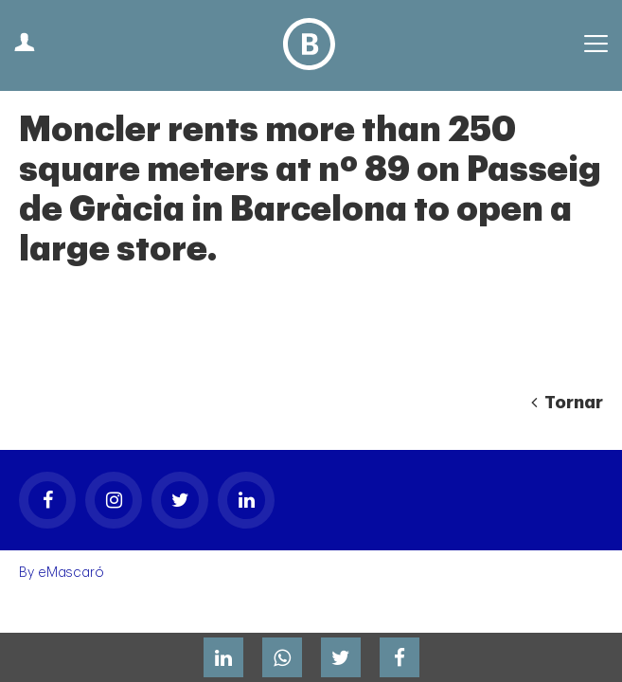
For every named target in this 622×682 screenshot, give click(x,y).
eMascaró (71, 572)
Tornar (567, 402)
